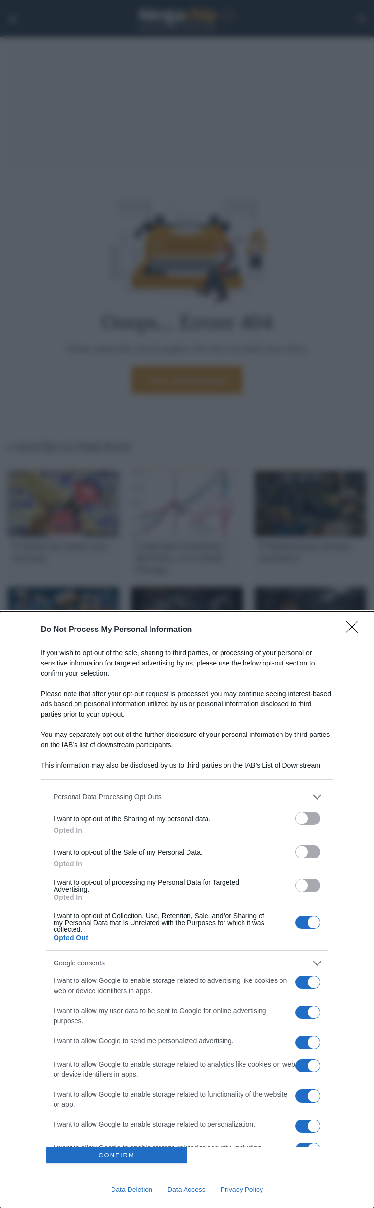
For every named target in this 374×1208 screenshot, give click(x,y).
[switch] (307, 818)
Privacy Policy (242, 1189)
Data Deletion (131, 1189)
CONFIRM (116, 1155)
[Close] (355, 630)
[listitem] (187, 797)
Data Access (187, 1189)
